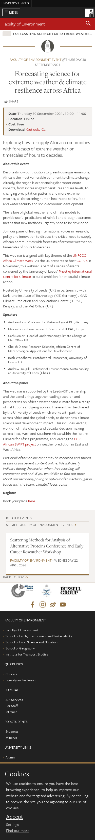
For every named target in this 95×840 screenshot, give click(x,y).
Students (12, 731)
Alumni (10, 757)
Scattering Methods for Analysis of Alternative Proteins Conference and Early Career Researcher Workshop (46, 546)
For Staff (12, 705)
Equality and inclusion (20, 679)
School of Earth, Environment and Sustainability (39, 636)
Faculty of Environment (24, 24)
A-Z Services (14, 699)
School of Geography (20, 648)
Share (13, 101)
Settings (12, 824)
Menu (13, 12)
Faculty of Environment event (35, 59)
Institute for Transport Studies (27, 654)
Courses (11, 673)
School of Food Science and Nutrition (32, 642)
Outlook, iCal (36, 129)
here (31, 501)
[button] (88, 24)
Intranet (11, 711)
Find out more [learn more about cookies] (17, 830)
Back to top (13, 577)
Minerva (11, 737)
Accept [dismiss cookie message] (14, 817)
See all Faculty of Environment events (39, 524)
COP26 (82, 260)
